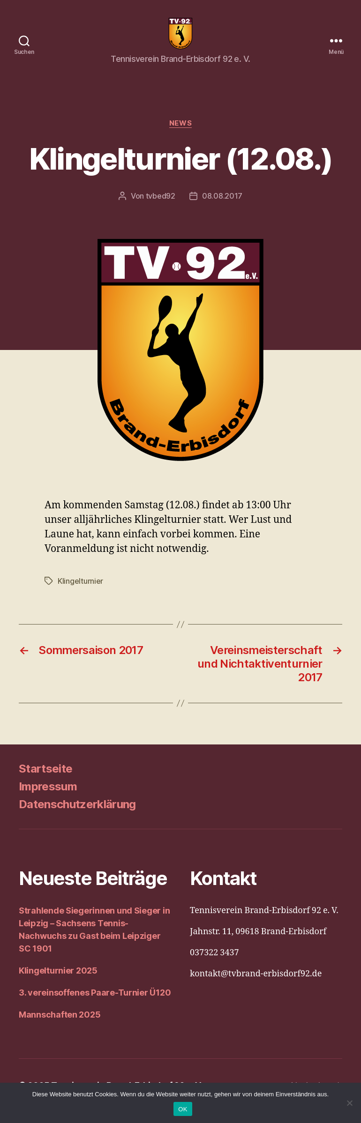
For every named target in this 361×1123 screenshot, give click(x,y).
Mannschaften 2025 (59, 1026)
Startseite (45, 780)
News (180, 134)
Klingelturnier (80, 592)
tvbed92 (160, 207)
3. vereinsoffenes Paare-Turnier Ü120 (95, 1004)
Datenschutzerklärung (77, 815)
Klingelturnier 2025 (58, 982)
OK (182, 1109)
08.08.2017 (222, 207)
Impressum (48, 797)
